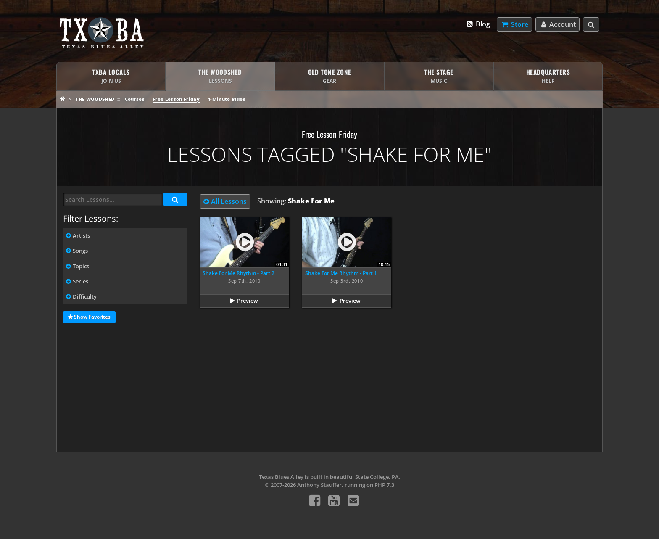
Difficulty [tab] (85, 296)
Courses (135, 99)
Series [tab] (80, 281)
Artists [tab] (81, 235)
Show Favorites (89, 317)
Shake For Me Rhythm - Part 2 (238, 273)
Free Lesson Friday (176, 99)
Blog (478, 24)
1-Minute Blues (226, 99)
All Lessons (225, 201)
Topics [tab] (81, 266)
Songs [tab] (80, 250)
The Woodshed (94, 99)
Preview (247, 300)
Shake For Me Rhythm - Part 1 (341, 273)
